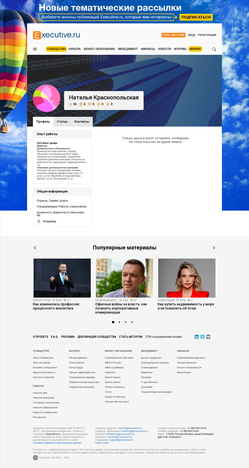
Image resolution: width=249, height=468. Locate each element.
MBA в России (113, 362)
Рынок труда (42, 300)
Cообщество (41, 351)
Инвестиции (166, 300)
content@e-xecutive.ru (119, 437)
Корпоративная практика (155, 362)
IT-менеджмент (149, 367)
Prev (35, 248)
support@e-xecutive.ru (121, 440)
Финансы (148, 49)
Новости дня (40, 393)
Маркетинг (147, 372)
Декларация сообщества (97, 336)
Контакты (81, 121)
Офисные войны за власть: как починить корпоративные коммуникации (121, 308)
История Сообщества (45, 367)
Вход (191, 35)
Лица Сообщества (43, 357)
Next (214, 248)
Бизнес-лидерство (151, 357)
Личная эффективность (82, 372)
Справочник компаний (81, 387)
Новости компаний (43, 397)
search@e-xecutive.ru (130, 428)
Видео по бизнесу (115, 396)
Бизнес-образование (99, 49)
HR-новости (39, 417)
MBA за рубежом (114, 367)
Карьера (75, 49)
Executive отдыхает (43, 377)
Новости (164, 49)
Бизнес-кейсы (113, 382)
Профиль (43, 121)
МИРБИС (195, 49)
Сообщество (56, 49)
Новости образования (45, 407)
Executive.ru (53, 434)
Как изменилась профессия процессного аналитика (56, 306)
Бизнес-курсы (112, 377)
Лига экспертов (41, 362)
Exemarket (147, 387)
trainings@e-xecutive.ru (135, 431)
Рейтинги (110, 372)
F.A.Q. (54, 336)
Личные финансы (187, 362)
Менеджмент (128, 49)
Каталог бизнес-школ (117, 401)
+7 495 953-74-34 (196, 428)
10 (68, 300)
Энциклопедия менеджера (156, 392)
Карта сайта (102, 442)
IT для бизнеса (149, 382)
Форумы (180, 49)
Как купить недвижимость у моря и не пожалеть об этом (186, 306)
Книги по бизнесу (115, 387)
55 (73, 104)
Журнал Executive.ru (44, 372)
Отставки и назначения (46, 402)
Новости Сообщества (45, 412)
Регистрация (207, 35)
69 (135, 300)
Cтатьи (62, 121)
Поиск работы (76, 362)
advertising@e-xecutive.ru (120, 434)
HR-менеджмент (106, 300)
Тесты (108, 392)
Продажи (146, 377)
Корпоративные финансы (191, 357)
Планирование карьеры (82, 377)
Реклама (68, 336)
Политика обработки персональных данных (57, 442)
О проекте (40, 336)
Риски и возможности (189, 367)
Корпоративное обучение (119, 357)
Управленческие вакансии (84, 382)
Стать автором (173, 35)
